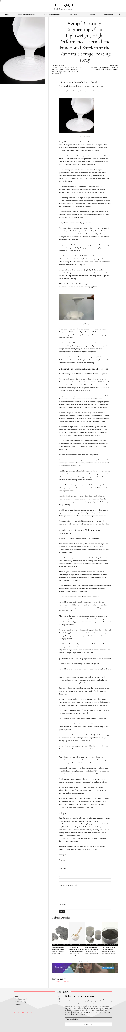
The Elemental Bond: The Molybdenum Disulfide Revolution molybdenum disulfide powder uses (109, 952)
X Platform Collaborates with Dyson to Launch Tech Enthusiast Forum (103, 68)
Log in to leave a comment (61, 982)
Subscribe (89, 1024)
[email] (88, 1019)
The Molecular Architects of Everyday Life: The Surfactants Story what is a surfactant (76, 952)
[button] (119, 14)
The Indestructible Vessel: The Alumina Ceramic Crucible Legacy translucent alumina (91, 952)
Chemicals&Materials (60, 944)
